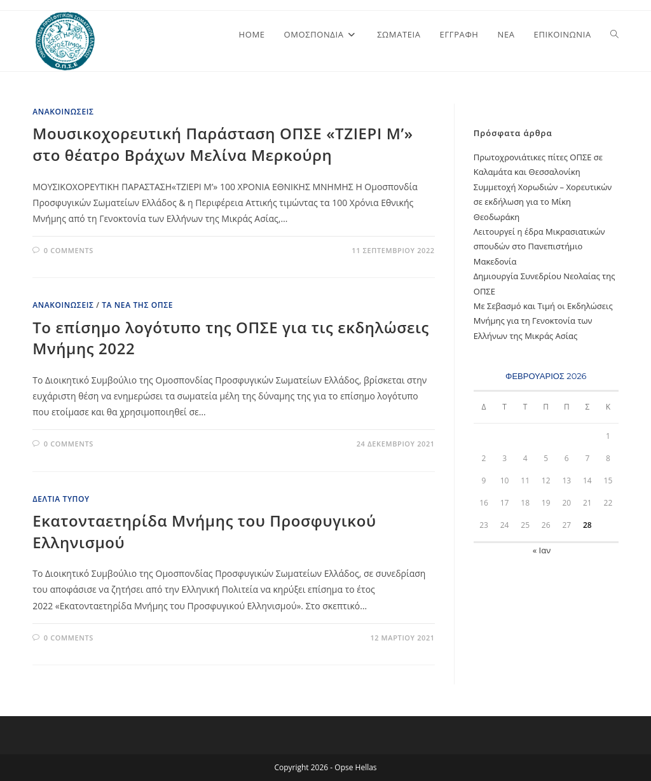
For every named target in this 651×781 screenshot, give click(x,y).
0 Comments (68, 250)
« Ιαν (542, 550)
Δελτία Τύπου (61, 499)
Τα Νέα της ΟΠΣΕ (137, 305)
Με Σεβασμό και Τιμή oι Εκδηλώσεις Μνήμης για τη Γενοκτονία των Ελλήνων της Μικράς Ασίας (543, 321)
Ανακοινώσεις (62, 111)
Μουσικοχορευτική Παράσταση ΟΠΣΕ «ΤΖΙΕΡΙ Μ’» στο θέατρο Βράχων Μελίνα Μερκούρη (222, 144)
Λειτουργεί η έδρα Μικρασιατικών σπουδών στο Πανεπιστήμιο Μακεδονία (539, 246)
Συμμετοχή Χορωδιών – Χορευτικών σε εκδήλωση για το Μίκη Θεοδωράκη (543, 202)
